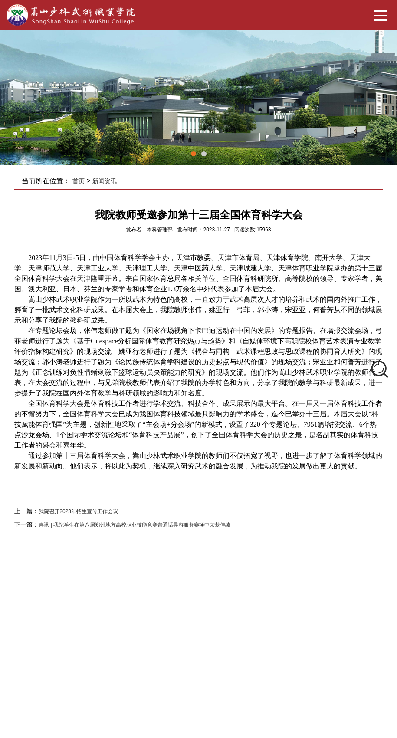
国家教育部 (91, 672)
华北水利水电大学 (98, 682)
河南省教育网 (157, 672)
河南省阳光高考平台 (205, 672)
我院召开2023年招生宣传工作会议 (78, 511)
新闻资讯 (104, 181)
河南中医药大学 (146, 682)
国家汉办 (122, 672)
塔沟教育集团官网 (194, 682)
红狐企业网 (281, 611)
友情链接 (95, 658)
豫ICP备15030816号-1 (212, 611)
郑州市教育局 (292, 672)
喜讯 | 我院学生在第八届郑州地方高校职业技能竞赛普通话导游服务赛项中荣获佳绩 (134, 525)
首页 (78, 181)
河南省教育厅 (253, 672)
